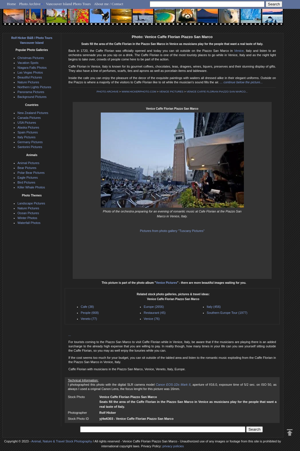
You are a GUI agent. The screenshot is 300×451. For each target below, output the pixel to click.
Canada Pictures (29, 117)
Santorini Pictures (29, 147)
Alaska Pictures (28, 127)
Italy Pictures (26, 137)
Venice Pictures (166, 282)
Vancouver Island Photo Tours (68, 4)
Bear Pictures (26, 168)
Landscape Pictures (31, 203)
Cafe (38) (87, 306)
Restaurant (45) (154, 312)
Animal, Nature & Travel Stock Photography (61, 441)
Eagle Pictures (27, 177)
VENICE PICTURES (171, 91)
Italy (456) (214, 306)
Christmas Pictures (30, 58)
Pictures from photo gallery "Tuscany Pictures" (172, 231)
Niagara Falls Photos (32, 67)
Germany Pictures (30, 142)
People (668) (90, 312)
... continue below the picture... (241, 82)
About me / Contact (108, 4)
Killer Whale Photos (31, 187)
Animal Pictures (28, 163)
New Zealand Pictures (32, 113)
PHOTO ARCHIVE (107, 91)
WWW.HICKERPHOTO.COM (139, 91)
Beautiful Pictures (29, 77)
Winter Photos (27, 218)
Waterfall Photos (28, 222)
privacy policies (173, 446)
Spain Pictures (27, 132)
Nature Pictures (28, 82)
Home (11, 4)
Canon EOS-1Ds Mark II (173, 384)
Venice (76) (152, 318)
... (69, 334)
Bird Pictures (26, 182)
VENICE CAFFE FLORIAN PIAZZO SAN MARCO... (217, 91)
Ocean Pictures (28, 213)
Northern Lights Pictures (34, 87)
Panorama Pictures (30, 92)
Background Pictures (32, 97)
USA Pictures (26, 122)
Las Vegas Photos (30, 72)
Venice (239, 50)
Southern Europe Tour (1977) (227, 312)
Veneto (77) (89, 318)
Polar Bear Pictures (31, 172)
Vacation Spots (27, 62)
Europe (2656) (154, 306)
